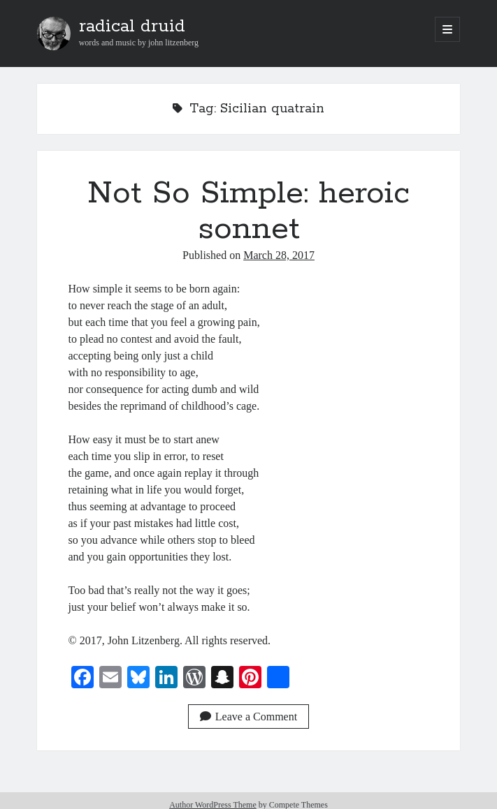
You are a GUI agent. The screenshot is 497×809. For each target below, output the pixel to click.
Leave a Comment (248, 716)
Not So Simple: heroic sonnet (248, 211)
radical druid (132, 26)
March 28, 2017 (279, 255)
